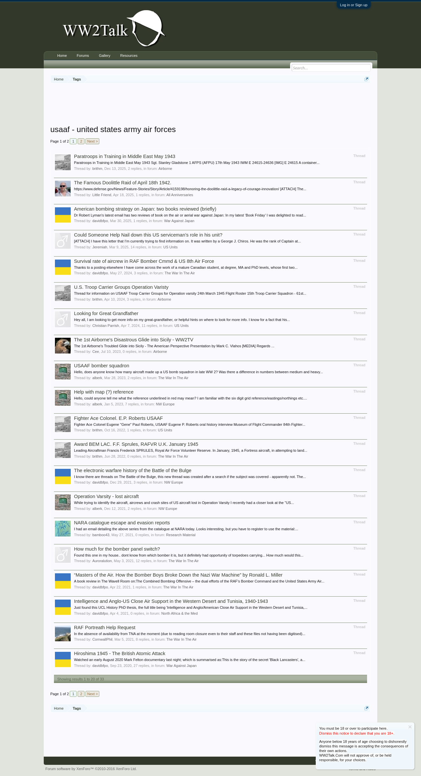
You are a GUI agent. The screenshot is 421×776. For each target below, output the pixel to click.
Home (62, 55)
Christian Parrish (105, 326)
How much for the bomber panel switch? (117, 549)
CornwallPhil (102, 639)
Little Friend (101, 195)
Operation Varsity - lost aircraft (106, 496)
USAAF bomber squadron (101, 365)
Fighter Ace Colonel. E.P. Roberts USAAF (118, 418)
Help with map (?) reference (104, 392)
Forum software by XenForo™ (91, 769)
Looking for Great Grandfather (106, 313)
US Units (170, 247)
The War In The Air (180, 273)
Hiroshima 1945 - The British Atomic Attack (119, 653)
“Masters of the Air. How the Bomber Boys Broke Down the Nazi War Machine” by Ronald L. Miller (178, 575)
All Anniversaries (179, 195)
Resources (128, 55)
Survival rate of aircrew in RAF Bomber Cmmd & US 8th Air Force (144, 261)
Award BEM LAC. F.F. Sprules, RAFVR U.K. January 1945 (136, 444)
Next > (92, 141)
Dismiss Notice (410, 726)
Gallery (105, 55)
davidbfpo (100, 221)
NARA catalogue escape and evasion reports (122, 522)
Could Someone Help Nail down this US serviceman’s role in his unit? (148, 235)
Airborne (165, 169)
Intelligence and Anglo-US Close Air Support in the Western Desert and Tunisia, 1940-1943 (171, 601)
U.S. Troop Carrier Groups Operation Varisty (121, 287)
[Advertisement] (210, 105)
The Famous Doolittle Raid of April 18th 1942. (122, 182)
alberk (97, 378)
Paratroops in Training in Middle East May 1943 (124, 156)
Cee (95, 352)
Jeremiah (99, 247)
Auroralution (102, 561)
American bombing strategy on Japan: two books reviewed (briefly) (145, 209)
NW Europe (165, 404)
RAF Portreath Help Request (105, 627)
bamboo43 (101, 535)
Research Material (180, 535)
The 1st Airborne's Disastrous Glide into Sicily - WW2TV (133, 339)
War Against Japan (179, 221)
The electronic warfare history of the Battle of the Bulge (132, 470)
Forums (83, 55)
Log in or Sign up (353, 5)
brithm (97, 169)
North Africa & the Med (179, 613)
